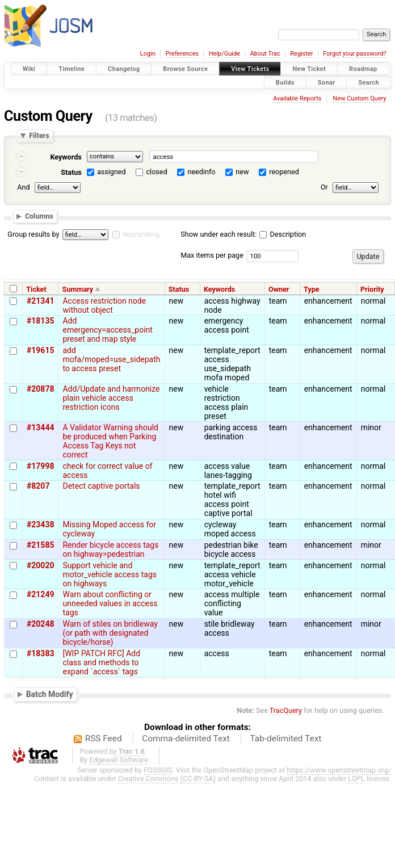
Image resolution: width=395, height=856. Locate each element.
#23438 (40, 524)
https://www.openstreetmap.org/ (339, 770)
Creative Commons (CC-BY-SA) (167, 778)
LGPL (356, 778)
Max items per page (211, 255)
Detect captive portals (101, 485)
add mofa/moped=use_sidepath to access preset (111, 359)
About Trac (265, 53)
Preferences (182, 53)
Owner (278, 289)
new (242, 171)
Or (324, 187)
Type (312, 289)
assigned (111, 171)
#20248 (40, 623)
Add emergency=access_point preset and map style (107, 329)
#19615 (40, 350)
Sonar (326, 82)
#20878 (40, 388)
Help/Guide (224, 53)
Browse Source (185, 69)
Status (71, 172)
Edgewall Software (118, 760)
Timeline (71, 69)
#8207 (38, 485)
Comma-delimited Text (186, 738)
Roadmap (363, 69)
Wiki (29, 69)
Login (148, 53)
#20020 (40, 565)
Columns (39, 216)
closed (156, 171)
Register (301, 53)
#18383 (40, 653)
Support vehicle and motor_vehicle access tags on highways (109, 574)
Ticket (36, 289)
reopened (284, 171)
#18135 (40, 320)
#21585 (40, 544)
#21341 (40, 300)
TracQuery (286, 710)
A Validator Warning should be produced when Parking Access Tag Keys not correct (110, 441)
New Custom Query (359, 98)
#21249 (40, 594)
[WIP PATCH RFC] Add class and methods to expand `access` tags (101, 662)
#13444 (40, 427)
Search (368, 82)
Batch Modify (49, 693)
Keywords (65, 157)
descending (141, 234)
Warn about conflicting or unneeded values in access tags (109, 603)
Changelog (124, 69)
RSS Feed (103, 738)
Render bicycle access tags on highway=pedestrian (110, 549)
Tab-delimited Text (285, 738)
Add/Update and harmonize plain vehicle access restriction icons (110, 398)
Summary (77, 289)
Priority (372, 289)
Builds (285, 82)
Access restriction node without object (104, 305)
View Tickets (250, 69)
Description (282, 234)
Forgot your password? (354, 53)
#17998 (40, 466)
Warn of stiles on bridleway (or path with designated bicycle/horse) (109, 633)
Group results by (33, 234)
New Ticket (309, 69)
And (23, 187)
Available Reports (297, 98)
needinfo (201, 171)
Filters (39, 136)
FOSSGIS (158, 770)
